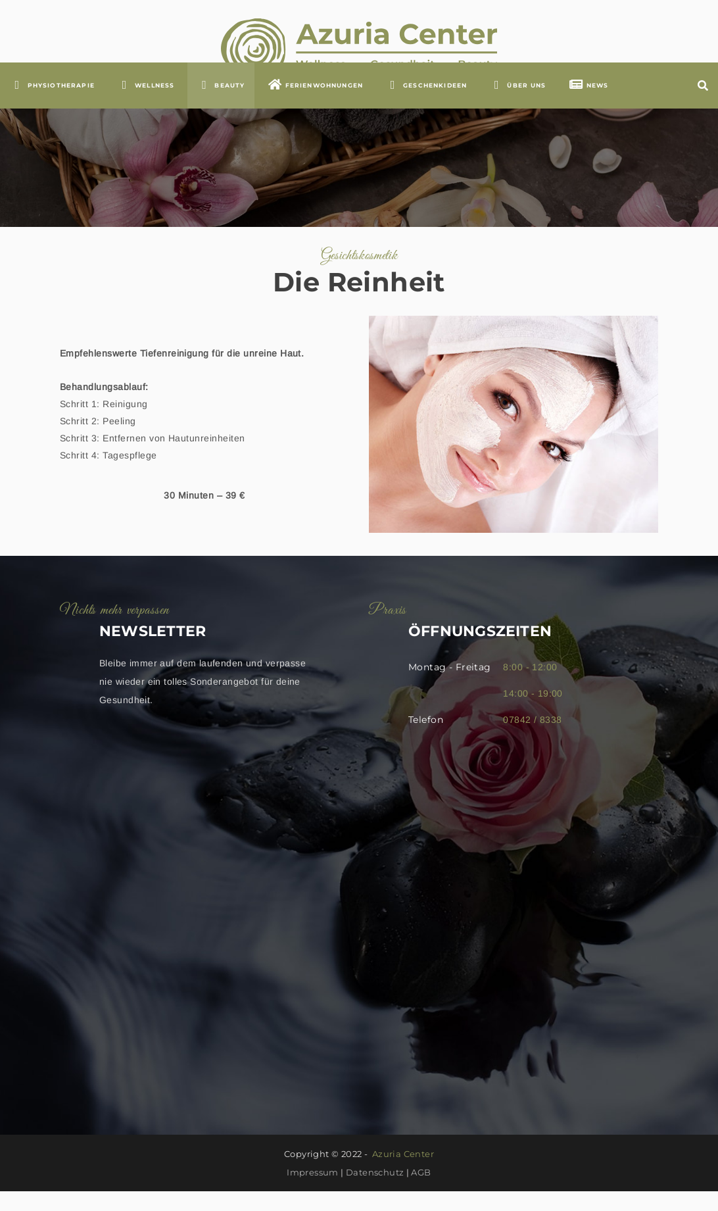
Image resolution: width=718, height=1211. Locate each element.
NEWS (588, 104)
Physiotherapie (52, 104)
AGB (421, 1192)
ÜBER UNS (518, 104)
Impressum (313, 1192)
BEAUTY (221, 104)
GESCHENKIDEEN (426, 104)
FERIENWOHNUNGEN (315, 104)
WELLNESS (145, 104)
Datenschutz (375, 1192)
